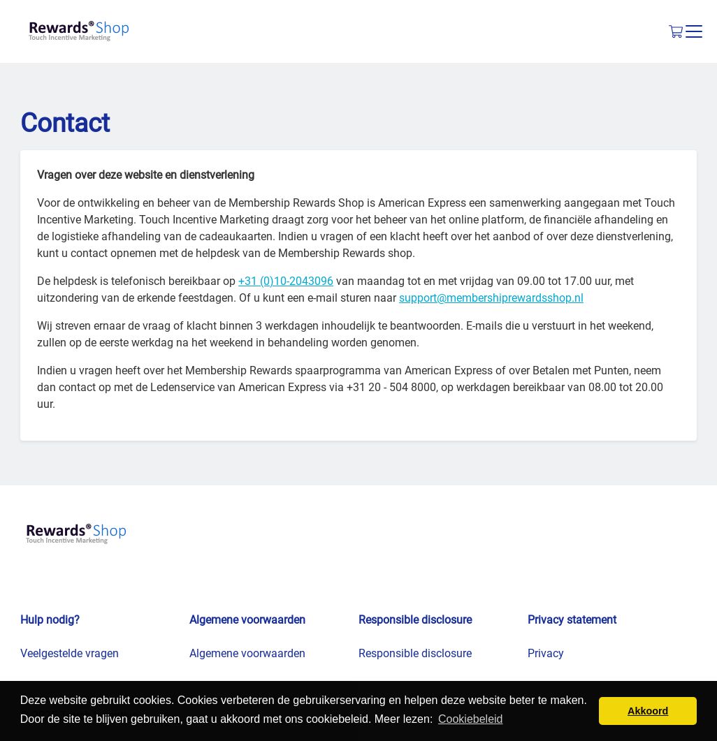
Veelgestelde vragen (69, 653)
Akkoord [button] (648, 711)
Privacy (546, 653)
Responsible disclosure (415, 653)
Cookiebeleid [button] (470, 719)
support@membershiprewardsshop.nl (491, 298)
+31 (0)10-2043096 (285, 281)
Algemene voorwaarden (247, 653)
